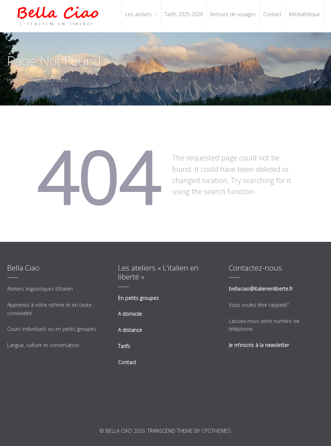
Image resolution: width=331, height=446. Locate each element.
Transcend (161, 430)
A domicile (130, 313)
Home (14, 79)
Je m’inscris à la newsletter (259, 345)
